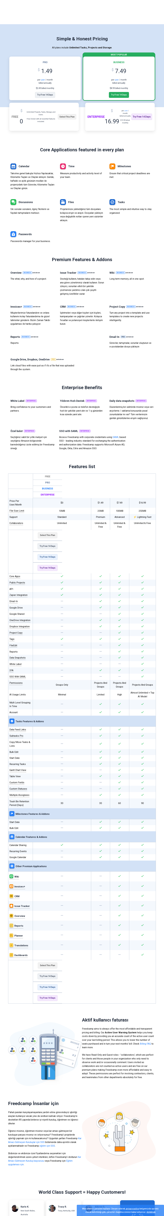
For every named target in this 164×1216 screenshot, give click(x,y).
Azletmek (151, 1212)
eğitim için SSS (47, 1145)
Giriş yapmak (128, 12)
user (43, 80)
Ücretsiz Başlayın (152, 12)
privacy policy (132, 1209)
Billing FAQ (145, 1043)
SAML (116, 437)
